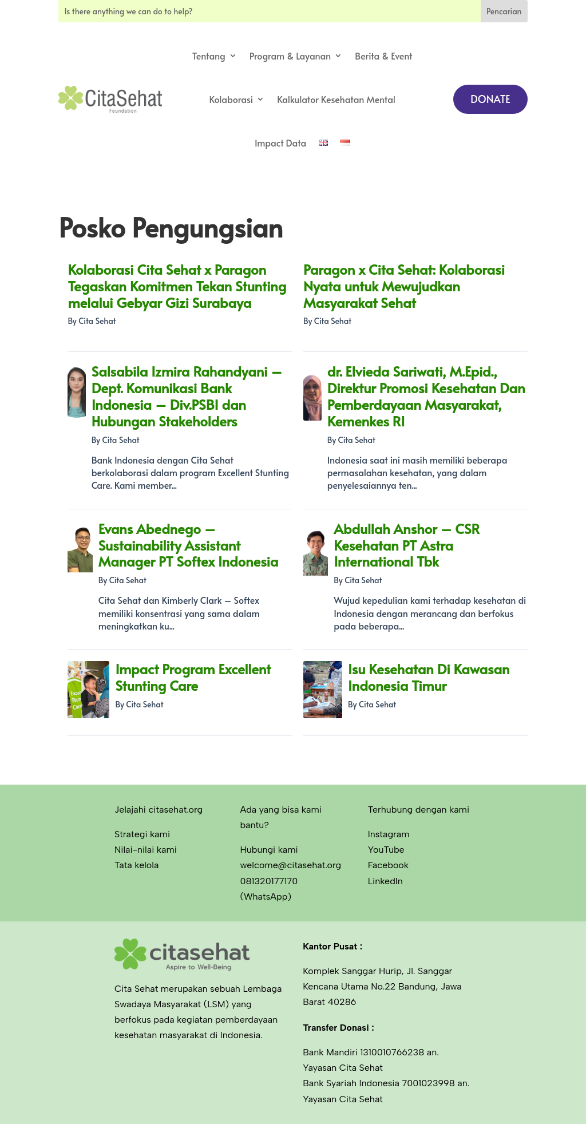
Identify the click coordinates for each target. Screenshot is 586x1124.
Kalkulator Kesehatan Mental (336, 99)
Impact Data (280, 142)
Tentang (208, 55)
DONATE (490, 99)
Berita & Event (383, 55)
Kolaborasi (231, 99)
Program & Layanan (290, 55)
